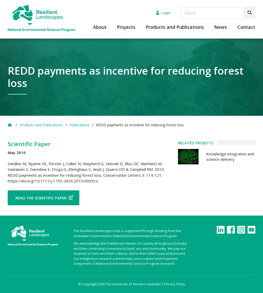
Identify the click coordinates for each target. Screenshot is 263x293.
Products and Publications (175, 27)
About (100, 27)
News (220, 27)
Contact (246, 27)
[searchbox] (218, 13)
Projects (126, 27)
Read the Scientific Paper (41, 197)
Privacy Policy (174, 284)
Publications (79, 124)
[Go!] (249, 13)
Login (163, 13)
